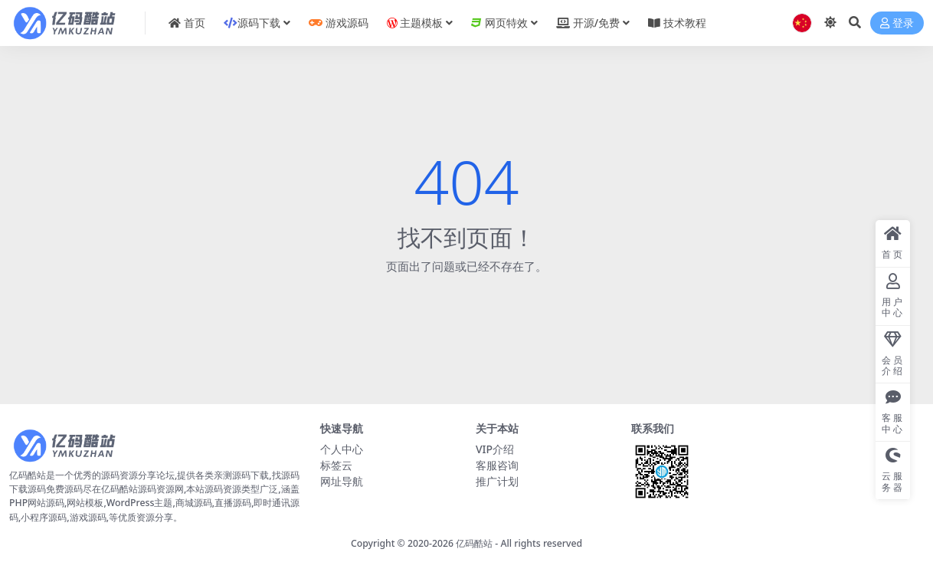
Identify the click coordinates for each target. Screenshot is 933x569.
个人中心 (341, 449)
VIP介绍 (495, 449)
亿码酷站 (474, 543)
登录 (897, 23)
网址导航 (341, 481)
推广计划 (497, 481)
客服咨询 (497, 465)
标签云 (336, 465)
